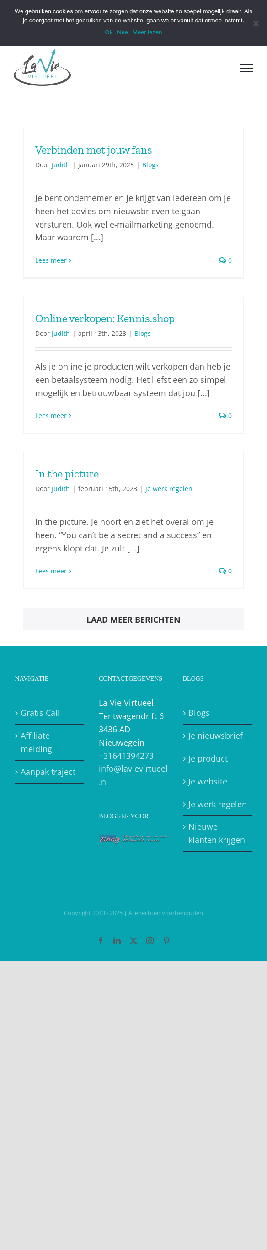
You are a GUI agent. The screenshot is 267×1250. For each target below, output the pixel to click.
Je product (208, 758)
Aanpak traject (48, 771)
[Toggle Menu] (246, 68)
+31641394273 (126, 755)
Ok (109, 32)
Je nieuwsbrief (215, 735)
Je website (207, 781)
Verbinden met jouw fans (93, 149)
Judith (61, 164)
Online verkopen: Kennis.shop (105, 318)
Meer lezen (147, 32)
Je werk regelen (168, 488)
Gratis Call (40, 712)
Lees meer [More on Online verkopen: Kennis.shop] (51, 415)
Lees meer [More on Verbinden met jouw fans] (51, 260)
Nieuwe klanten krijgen (216, 833)
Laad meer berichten (133, 619)
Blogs (150, 164)
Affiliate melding (36, 742)
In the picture (67, 473)
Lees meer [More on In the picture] (51, 571)
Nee (122, 32)
